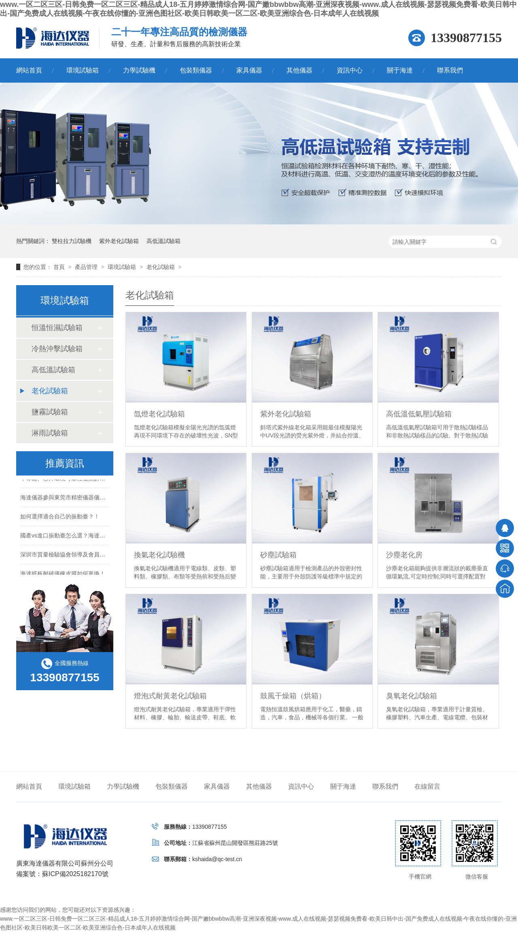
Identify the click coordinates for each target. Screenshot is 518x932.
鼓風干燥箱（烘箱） (293, 696)
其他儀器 (299, 70)
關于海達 (400, 70)
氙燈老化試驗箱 (159, 414)
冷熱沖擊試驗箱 (57, 349)
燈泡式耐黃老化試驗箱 (170, 696)
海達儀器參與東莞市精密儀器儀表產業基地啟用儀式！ (88, 498)
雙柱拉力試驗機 (71, 241)
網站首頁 (29, 70)
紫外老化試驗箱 (119, 241)
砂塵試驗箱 (278, 555)
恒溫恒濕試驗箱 (57, 328)
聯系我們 (450, 70)
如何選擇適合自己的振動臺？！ (60, 517)
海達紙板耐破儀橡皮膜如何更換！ (62, 574)
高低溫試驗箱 (163, 241)
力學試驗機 (139, 70)
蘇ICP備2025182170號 (75, 873)
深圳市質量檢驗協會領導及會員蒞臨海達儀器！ (79, 555)
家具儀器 (249, 70)
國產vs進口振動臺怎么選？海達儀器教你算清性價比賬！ (91, 536)
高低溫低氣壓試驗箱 (419, 414)
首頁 (59, 267)
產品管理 (87, 267)
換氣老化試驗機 (159, 555)
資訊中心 (350, 70)
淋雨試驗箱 (50, 433)
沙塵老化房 (404, 555)
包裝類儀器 (196, 70)
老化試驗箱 (161, 267)
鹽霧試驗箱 (50, 412)
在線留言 (427, 786)
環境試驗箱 (82, 70)
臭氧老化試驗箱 (411, 696)
